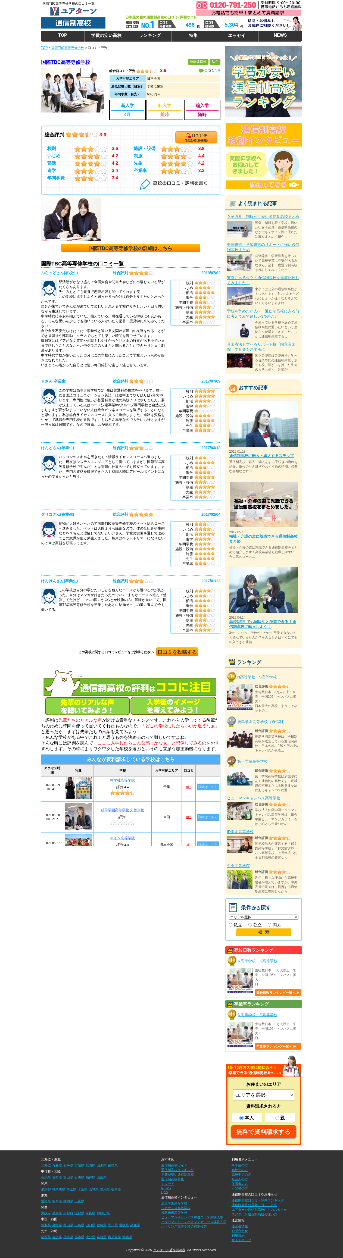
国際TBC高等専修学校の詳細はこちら (131, 248)
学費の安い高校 (106, 35)
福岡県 (46, 1237)
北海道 (46, 1165)
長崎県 (68, 1237)
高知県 (135, 1225)
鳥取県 (46, 1225)
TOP (62, 35)
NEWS (280, 35)
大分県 (90, 1237)
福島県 (113, 1165)
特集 (193, 35)
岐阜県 (57, 1201)
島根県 (57, 1225)
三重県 (79, 1201)
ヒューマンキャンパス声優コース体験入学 (192, 1217)
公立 (255, 925)
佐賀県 (57, 1237)
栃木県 (116, 1189)
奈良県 (90, 1213)
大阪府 (46, 1213)
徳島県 (102, 1225)
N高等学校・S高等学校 (257, 677)
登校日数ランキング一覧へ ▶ (278, 993)
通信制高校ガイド (174, 1165)
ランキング (150, 35)
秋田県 (90, 1165)
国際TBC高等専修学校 (65, 62)
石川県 (79, 1177)
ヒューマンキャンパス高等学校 (253, 798)
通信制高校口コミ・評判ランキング (258, 1200)
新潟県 (46, 1177)
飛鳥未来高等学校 (174, 1213)
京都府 (68, 1213)
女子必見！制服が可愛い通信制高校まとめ (263, 216)
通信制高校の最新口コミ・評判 (254, 1205)
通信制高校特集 (172, 1179)
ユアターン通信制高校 (169, 1250)
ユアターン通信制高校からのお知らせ (259, 1210)
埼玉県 (71, 1189)
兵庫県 (57, 1213)
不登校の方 (240, 1188)
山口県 (90, 1225)
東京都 (46, 1189)
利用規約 (238, 1235)
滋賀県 (79, 1213)
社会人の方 (240, 1179)
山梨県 (102, 1177)
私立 (235, 925)
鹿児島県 (114, 1237)
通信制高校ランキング (177, 1170)
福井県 (90, 1177)
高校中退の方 (241, 1174)
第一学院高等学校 (252, 761)
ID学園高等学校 (240, 832)
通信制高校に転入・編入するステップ (261, 455)
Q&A (164, 1192)
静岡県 (68, 1201)
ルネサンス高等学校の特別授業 (184, 1226)
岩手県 (68, 1165)
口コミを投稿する (177, 652)
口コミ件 (196, 137)
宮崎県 (102, 1237)
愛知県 (46, 1201)
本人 (246, 1118)
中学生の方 (240, 1165)
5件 (217, 70)
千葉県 (83, 1189)
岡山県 (68, 1225)
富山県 (68, 1177)
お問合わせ (240, 1231)
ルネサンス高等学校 (176, 1208)
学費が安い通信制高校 (177, 1174)
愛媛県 (124, 1225)
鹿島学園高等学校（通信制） (262, 721)
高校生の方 (240, 1170)
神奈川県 (58, 1189)
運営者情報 (240, 1226)
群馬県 (105, 1189)
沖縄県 (127, 1237)
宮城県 (79, 1165)
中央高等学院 (238, 865)
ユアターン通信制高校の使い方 (254, 1214)
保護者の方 (240, 1184)
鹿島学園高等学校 (174, 1203)
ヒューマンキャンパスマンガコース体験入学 (193, 1222)
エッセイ (236, 35)
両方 (274, 925)
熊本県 (79, 1237)
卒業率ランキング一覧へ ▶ (276, 1047)
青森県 (57, 1165)
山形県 (102, 1165)
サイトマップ (241, 1240)
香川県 (113, 1225)
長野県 (57, 1177)
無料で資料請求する (263, 1131)
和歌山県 (103, 1213)
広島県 (79, 1225)
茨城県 (94, 1189)
